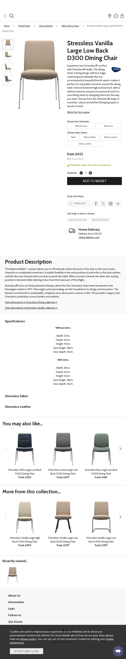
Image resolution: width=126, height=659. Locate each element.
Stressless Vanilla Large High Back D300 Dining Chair (25, 539)
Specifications (15, 321)
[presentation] (5, 449)
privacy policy (28, 639)
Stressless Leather (18, 407)
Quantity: (72, 172)
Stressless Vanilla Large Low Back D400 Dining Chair (101, 539)
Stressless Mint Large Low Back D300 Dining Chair (25, 471)
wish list (80, 203)
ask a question (78, 219)
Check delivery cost (89, 237)
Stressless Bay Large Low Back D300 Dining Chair (101, 471)
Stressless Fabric (16, 396)
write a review (100, 219)
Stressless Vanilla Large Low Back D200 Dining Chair (63, 539)
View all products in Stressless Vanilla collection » (31, 307)
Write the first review (78, 112)
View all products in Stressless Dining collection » (31, 302)
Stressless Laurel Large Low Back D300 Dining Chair (63, 471)
